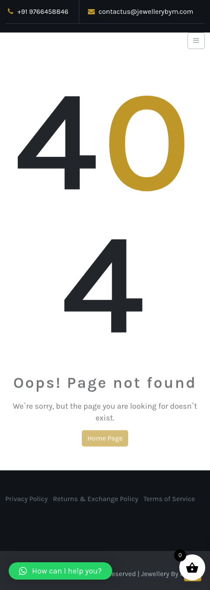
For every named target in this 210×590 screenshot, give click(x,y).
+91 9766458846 (38, 11)
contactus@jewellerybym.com (141, 11)
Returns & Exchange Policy (95, 500)
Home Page (105, 440)
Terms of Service (169, 500)
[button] (60, 571)
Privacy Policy (26, 500)
